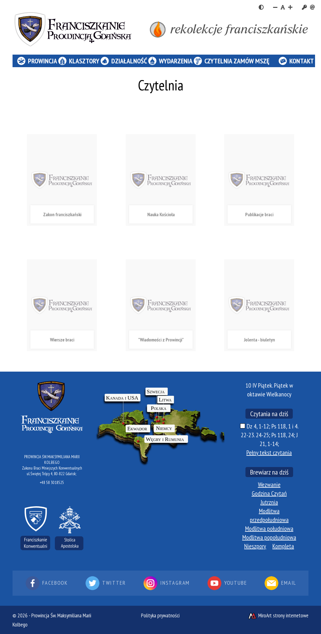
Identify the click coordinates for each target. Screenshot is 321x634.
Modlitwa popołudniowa (269, 537)
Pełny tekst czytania (269, 453)
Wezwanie (269, 485)
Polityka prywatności (160, 615)
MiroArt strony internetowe (278, 615)
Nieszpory (255, 546)
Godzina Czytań (269, 493)
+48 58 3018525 (52, 482)
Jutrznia (269, 502)
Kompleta (283, 546)
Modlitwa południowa (269, 528)
